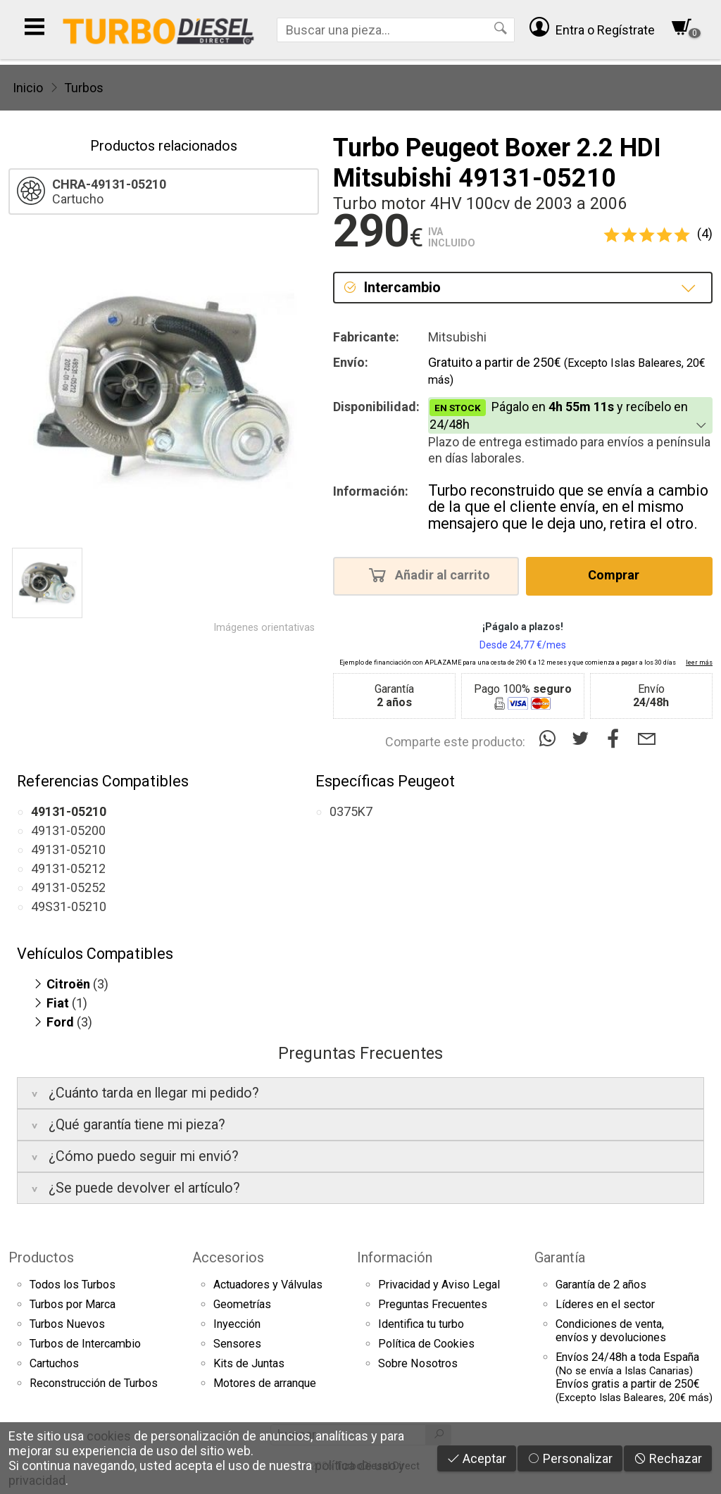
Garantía (559, 1257)
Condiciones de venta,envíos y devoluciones (611, 1330)
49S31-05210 (68, 906)
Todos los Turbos (72, 1284)
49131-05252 (68, 887)
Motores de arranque (264, 1383)
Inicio (28, 87)
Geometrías (242, 1304)
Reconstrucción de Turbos (94, 1383)
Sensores (237, 1343)
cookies (109, 1436)
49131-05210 (68, 849)
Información (394, 1257)
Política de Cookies (426, 1343)
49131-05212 (68, 868)
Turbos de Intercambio (85, 1343)
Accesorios (228, 1257)
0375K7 (351, 811)
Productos (41, 1257)
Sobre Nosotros (418, 1363)
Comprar (618, 574)
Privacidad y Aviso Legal (439, 1284)
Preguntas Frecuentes (432, 1304)
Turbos (84, 87)
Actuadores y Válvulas (267, 1284)
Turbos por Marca (72, 1304)
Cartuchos (54, 1363)
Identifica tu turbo (421, 1324)
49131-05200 (68, 830)
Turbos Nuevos (67, 1324)
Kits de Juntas (248, 1363)
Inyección (237, 1324)
